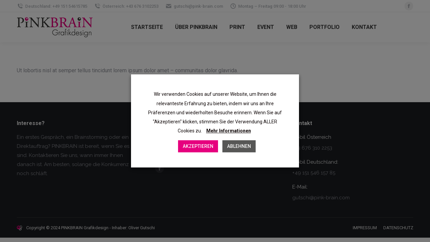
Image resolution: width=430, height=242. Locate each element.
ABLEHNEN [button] (239, 146)
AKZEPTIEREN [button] (198, 146)
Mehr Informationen (228, 131)
